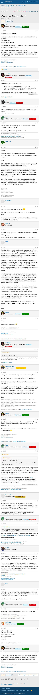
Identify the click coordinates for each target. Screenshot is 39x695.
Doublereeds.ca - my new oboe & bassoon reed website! (13, 574)
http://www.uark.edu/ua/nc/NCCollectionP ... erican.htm (15, 535)
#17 (37, 589)
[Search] (37, 1)
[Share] (36, 31)
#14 (37, 500)
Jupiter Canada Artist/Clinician (6, 576)
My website (3, 575)
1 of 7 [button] (3, 21)
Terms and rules (11, 690)
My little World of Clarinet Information (7, 62)
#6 (37, 206)
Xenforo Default (5, 688)
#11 (37, 372)
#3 (37, 106)
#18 (37, 609)
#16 (37, 553)
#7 (37, 229)
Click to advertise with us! (32, 11)
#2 (37, 80)
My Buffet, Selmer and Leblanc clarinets (19, 66)
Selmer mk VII (8, 66)
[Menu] (2, 1)
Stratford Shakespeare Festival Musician (8, 578)
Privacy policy (19, 690)
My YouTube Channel (4, 61)
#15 (37, 523)
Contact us (3, 690)
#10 (37, 349)
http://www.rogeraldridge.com (25, 409)
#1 (37, 30)
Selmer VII (2, 66)
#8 (37, 247)
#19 (37, 628)
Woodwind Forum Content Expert (7, 579)
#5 (37, 147)
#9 (37, 318)
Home (28, 690)
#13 (37, 451)
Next (8, 21)
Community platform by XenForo (13, 693)
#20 (37, 653)
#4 (37, 123)
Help (24, 690)
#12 (37, 419)
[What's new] (33, 1)
